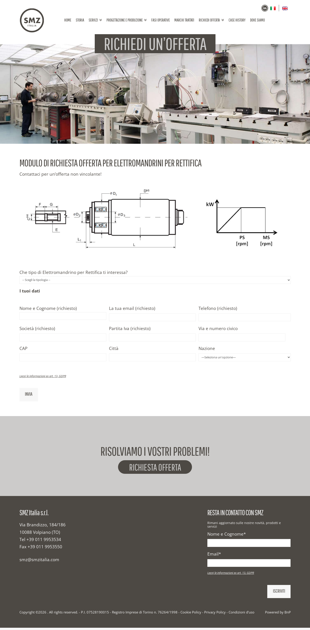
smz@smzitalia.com (39, 562)
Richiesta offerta (155, 468)
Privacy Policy (215, 614)
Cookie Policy (190, 614)
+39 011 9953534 (43, 542)
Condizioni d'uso (241, 614)
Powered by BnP (278, 614)
